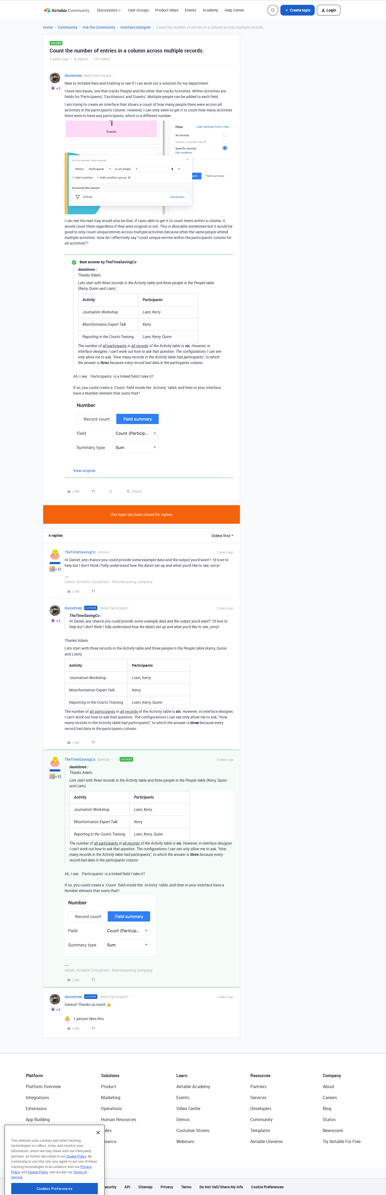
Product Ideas (167, 10)
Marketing (110, 1097)
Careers (330, 1097)
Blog (327, 1108)
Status (329, 1119)
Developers (260, 1108)
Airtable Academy (193, 1086)
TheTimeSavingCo (80, 552)
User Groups (138, 10)
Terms (186, 1186)
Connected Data (41, 1141)
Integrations (37, 1097)
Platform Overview (43, 1086)
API (127, 1186)
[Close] (98, 1154)
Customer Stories (192, 1130)
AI (28, 1130)
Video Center (188, 1108)
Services (258, 1097)
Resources (260, 1075)
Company (332, 1075)
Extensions (36, 1108)
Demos (183, 1119)
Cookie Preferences (267, 1186)
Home (48, 27)
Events (190, 10)
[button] (297, 10)
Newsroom (333, 1130)
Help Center (234, 10)
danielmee (73, 75)
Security (109, 1186)
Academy (210, 10)
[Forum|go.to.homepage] (67, 10)
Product (108, 1086)
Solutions (110, 1075)
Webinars (185, 1141)
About (328, 1086)
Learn (181, 1075)
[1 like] (84, 1018)
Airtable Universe (266, 1141)
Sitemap (145, 1186)
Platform (34, 1075)
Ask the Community (99, 27)
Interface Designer (135, 27)
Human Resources (118, 1119)
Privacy (167, 1186)
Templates (260, 1130)
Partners (258, 1086)
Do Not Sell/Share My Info (221, 1186)
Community (67, 27)
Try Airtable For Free (342, 1141)
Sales (106, 1130)
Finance (108, 1141)
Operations (111, 1108)
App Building (38, 1119)
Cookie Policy (76, 1177)
